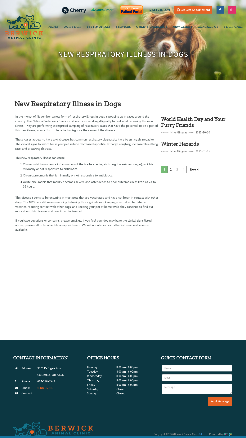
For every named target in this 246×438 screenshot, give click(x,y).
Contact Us (208, 26)
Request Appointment (193, 10)
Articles (203, 434)
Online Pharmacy (151, 26)
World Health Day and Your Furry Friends (193, 122)
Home (53, 26)
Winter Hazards (180, 144)
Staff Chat (233, 26)
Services (123, 26)
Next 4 (194, 169)
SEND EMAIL (45, 388)
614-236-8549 (159, 10)
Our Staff (72, 26)
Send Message (220, 401)
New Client (182, 26)
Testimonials (99, 26)
